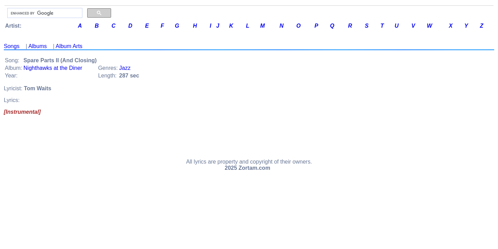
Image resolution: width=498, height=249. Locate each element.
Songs (11, 46)
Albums (37, 46)
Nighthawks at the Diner (53, 68)
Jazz (124, 68)
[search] (44, 13)
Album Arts (69, 46)
